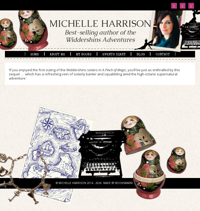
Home (34, 54)
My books (84, 54)
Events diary (114, 54)
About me (57, 54)
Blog (140, 54)
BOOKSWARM (124, 183)
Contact (163, 54)
